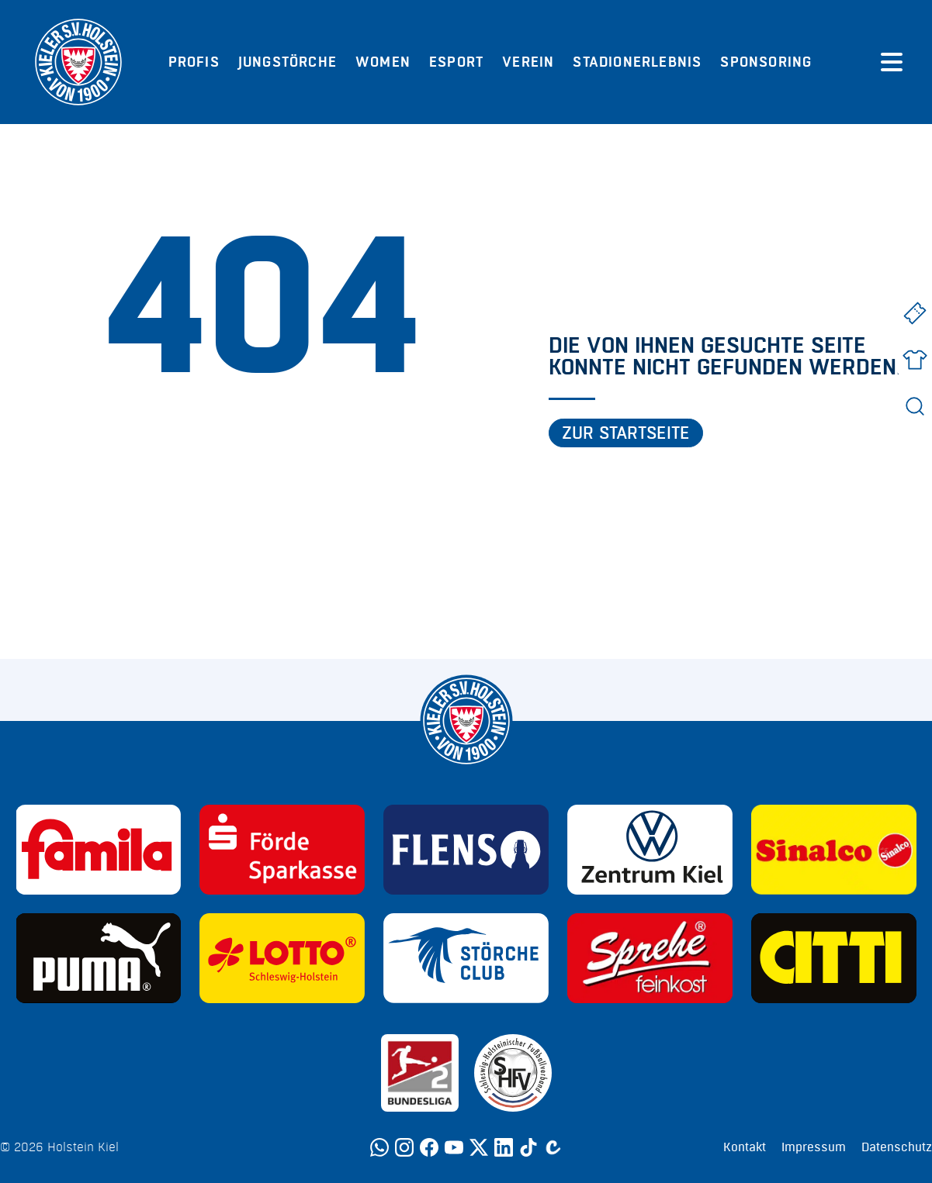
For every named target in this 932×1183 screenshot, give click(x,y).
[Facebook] (429, 1147)
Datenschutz (896, 1147)
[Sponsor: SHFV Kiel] (513, 1073)
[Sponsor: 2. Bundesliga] (420, 1073)
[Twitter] (478, 1147)
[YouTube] (454, 1147)
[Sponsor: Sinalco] (833, 850)
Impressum (813, 1147)
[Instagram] (404, 1147)
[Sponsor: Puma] (99, 958)
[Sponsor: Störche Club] (466, 958)
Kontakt (744, 1147)
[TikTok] (528, 1147)
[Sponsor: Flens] (466, 850)
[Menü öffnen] (891, 62)
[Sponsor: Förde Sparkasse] (282, 850)
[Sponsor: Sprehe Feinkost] (650, 958)
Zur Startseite (626, 433)
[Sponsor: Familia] (99, 850)
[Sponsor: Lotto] (282, 958)
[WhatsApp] (379, 1147)
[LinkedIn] (503, 1147)
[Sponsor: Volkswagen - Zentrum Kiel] (650, 850)
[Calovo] (553, 1147)
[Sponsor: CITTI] (833, 958)
